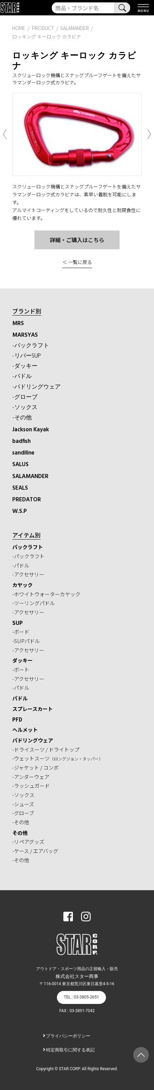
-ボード (20, 631)
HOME (18, 28)
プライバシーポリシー (68, 1035)
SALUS (20, 464)
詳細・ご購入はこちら (77, 240)
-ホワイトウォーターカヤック (46, 594)
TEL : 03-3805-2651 (81, 997)
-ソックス (24, 407)
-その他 (22, 417)
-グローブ (24, 397)
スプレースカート (32, 708)
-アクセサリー (28, 574)
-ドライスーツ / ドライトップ (45, 749)
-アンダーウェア (30, 776)
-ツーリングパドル (33, 602)
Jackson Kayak (30, 429)
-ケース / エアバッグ (35, 850)
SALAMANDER (30, 476)
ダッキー (22, 660)
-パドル (22, 376)
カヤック (22, 584)
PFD (17, 719)
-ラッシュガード (31, 785)
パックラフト (27, 546)
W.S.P (19, 511)
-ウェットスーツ (57, 758)
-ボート (20, 669)
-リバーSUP (26, 356)
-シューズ (23, 804)
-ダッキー (24, 366)
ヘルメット (25, 729)
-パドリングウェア (36, 387)
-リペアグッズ (28, 841)
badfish (21, 441)
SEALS (20, 488)
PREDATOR (26, 499)
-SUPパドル (26, 640)
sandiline (23, 453)
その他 (20, 832)
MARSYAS (25, 335)
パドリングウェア (32, 740)
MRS (18, 323)
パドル (20, 698)
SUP (17, 622)
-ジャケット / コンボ (35, 767)
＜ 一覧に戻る (77, 261)
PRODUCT (43, 28)
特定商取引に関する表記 (70, 1049)
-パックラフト (30, 345)
